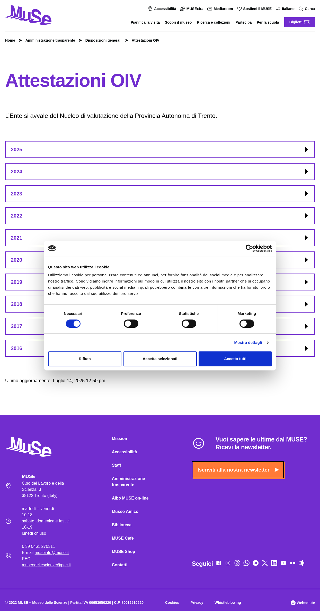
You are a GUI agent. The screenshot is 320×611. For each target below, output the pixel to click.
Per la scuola (268, 22)
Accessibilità (162, 9)
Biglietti (299, 22)
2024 (160, 171)
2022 (160, 216)
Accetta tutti (235, 358)
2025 (160, 149)
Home (10, 40)
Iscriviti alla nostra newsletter (238, 470)
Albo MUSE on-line (130, 498)
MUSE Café (123, 538)
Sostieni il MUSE (255, 9)
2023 (160, 194)
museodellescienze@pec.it (46, 565)
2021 (160, 238)
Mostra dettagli (248, 342)
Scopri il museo (178, 22)
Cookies (172, 602)
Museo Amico (125, 511)
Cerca (307, 9)
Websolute (303, 602)
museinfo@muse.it (52, 552)
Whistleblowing (228, 602)
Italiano (286, 9)
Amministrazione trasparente (47, 40)
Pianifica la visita (145, 22)
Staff (116, 465)
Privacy (196, 602)
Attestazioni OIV (143, 40)
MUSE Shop (123, 551)
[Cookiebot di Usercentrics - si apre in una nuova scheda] (249, 248)
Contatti (119, 565)
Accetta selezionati (160, 358)
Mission (119, 438)
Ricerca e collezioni (213, 22)
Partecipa (243, 22)
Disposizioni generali (100, 40)
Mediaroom (221, 9)
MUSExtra (192, 9)
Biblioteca (121, 525)
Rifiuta (85, 358)
